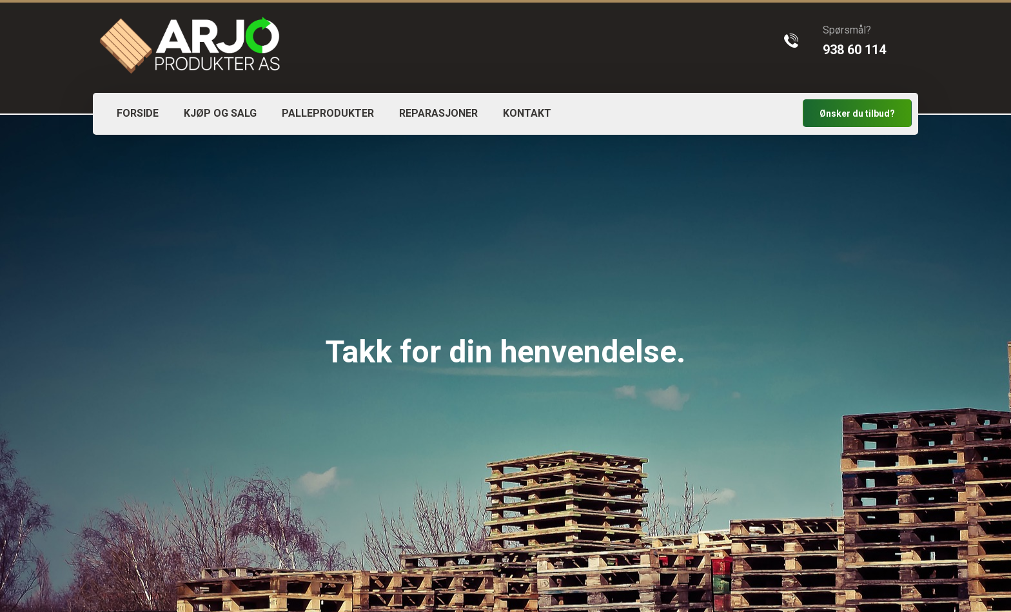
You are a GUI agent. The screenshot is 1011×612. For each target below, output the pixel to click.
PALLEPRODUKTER (328, 113)
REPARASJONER (438, 113)
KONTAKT (527, 113)
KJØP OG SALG (220, 113)
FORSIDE (138, 113)
